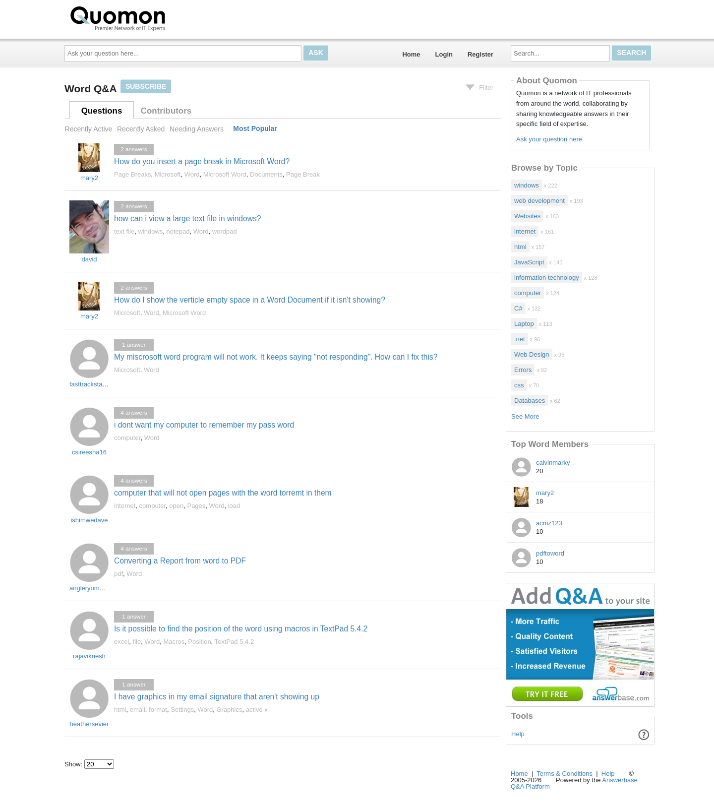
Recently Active (89, 129)
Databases (529, 400)
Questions (101, 111)
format (158, 709)
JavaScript (529, 262)
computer (127, 437)
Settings (182, 709)
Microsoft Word (224, 174)
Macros (174, 641)
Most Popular (255, 129)
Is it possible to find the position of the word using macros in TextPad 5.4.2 (240, 628)
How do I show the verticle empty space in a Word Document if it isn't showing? (249, 300)
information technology (546, 277)
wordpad (224, 231)
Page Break (303, 174)
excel (121, 641)
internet (124, 505)
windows (150, 231)
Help (518, 734)
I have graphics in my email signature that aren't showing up (216, 696)
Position (199, 641)
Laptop (524, 323)
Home (411, 54)
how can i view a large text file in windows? (187, 218)
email (137, 709)
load (234, 505)
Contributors (166, 111)
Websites (527, 216)
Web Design (531, 354)
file (137, 641)
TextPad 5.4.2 (234, 641)
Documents (266, 174)
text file (124, 231)
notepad (178, 231)
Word (192, 174)
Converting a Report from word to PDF (180, 561)
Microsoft (168, 174)
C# (518, 308)
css (519, 385)
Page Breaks (132, 174)
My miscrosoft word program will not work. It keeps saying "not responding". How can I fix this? (275, 357)
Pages (196, 505)
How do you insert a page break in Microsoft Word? (202, 161)
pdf (118, 573)
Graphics (229, 709)
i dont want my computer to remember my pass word (204, 425)
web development (539, 200)
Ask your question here (549, 139)
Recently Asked (141, 129)
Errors (523, 370)
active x (257, 709)
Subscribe (145, 86)
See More (525, 416)
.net (519, 339)
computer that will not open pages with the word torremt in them (223, 493)
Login (444, 54)
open (176, 505)
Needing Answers (197, 129)
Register (480, 54)
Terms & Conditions (564, 773)
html (120, 709)
